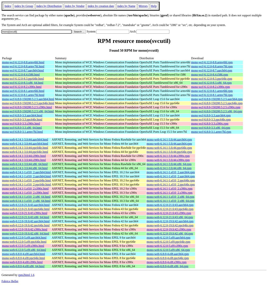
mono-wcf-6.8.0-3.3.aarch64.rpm (211, 115)
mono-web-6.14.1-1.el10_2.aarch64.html (26, 172)
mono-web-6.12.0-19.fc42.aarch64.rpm (170, 221)
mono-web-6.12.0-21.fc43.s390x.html (24, 213)
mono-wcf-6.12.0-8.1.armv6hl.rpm (212, 90)
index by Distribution (49, 6)
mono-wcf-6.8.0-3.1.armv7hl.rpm (211, 131)
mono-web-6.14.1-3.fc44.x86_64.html (25, 164)
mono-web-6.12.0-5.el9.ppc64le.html (24, 241)
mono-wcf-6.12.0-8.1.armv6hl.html (23, 90)
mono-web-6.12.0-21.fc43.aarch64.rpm (170, 205)
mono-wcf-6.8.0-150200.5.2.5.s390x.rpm (215, 107)
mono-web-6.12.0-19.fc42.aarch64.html (26, 221)
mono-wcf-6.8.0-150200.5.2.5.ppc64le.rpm (217, 103)
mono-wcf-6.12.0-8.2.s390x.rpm (210, 86)
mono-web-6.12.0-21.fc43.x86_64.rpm (170, 217)
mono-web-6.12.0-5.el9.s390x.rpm (167, 245)
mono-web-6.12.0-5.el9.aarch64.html (24, 237)
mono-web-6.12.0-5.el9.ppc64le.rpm (168, 241)
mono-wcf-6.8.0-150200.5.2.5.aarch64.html (28, 99)
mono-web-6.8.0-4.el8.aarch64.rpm (168, 254)
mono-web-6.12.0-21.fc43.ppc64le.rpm (170, 209)
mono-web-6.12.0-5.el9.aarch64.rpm (168, 237)
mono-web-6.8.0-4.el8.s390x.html (22, 262)
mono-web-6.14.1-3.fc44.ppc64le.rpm (169, 147)
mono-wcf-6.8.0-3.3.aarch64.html (22, 115)
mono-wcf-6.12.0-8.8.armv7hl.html (23, 66)
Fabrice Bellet (9, 281)
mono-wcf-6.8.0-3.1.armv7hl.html (22, 131)
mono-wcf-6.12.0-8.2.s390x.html (22, 86)
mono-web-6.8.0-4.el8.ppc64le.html (23, 258)
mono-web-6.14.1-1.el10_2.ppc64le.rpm (171, 180)
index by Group (23, 6)
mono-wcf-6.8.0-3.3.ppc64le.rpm (211, 119)
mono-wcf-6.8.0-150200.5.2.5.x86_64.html (28, 111)
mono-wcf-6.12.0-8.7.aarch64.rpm (211, 70)
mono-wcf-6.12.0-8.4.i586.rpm (209, 74)
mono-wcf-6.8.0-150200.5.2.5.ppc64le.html (28, 103)
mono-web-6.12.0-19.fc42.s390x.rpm (169, 229)
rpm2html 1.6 (26, 275)
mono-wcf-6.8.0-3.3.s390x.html (21, 123)
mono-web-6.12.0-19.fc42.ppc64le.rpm (170, 225)
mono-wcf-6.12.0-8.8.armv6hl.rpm (212, 62)
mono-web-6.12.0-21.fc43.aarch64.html (26, 205)
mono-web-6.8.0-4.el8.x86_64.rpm (167, 266)
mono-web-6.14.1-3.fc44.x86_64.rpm (169, 164)
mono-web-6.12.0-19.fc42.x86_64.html (25, 233)
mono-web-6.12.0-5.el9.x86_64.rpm (168, 249)
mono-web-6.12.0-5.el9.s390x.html (23, 245)
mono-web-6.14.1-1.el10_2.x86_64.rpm (170, 196)
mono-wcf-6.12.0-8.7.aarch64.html (23, 70)
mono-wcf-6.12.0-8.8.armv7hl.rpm (212, 66)
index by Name (126, 6)
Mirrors (143, 6)
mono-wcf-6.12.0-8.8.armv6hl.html (23, 62)
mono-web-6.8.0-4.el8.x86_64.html (23, 266)
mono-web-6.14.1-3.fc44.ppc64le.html (25, 147)
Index (7, 6)
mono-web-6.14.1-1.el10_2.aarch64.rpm (171, 172)
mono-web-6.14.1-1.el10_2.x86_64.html (26, 196)
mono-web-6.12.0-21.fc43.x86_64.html (25, 217)
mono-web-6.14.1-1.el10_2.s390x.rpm (170, 188)
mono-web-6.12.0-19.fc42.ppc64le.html (26, 225)
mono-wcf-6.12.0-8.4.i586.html (21, 74)
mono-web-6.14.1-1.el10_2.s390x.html (25, 188)
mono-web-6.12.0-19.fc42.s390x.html (24, 229)
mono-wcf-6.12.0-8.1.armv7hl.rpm (212, 95)
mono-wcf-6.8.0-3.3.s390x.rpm (209, 123)
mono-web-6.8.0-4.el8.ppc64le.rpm (168, 258)
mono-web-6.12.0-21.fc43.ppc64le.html (26, 209)
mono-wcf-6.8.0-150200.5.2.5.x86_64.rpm (216, 111)
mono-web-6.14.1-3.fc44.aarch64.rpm (169, 139)
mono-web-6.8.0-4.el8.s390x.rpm (167, 262)
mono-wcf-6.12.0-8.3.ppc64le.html (23, 78)
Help (154, 6)
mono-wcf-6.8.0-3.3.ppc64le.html (22, 119)
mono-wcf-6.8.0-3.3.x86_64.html (22, 127)
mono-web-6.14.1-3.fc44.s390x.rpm (168, 155)
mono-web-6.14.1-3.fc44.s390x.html (24, 155)
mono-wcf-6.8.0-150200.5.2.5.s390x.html (27, 107)
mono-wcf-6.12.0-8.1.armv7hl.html (23, 95)
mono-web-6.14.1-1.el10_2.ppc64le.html (26, 180)
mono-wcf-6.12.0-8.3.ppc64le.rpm (211, 78)
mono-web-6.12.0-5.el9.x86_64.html (24, 249)
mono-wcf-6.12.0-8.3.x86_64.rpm (211, 82)
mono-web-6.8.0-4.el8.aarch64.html (23, 254)
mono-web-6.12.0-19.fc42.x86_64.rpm (170, 233)
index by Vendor (74, 6)
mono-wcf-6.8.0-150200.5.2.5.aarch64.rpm (217, 99)
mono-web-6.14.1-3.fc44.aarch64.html (25, 139)
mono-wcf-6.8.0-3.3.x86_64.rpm (210, 127)
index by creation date (101, 6)
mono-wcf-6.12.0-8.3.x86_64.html (22, 82)
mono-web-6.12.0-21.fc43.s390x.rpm (169, 213)
